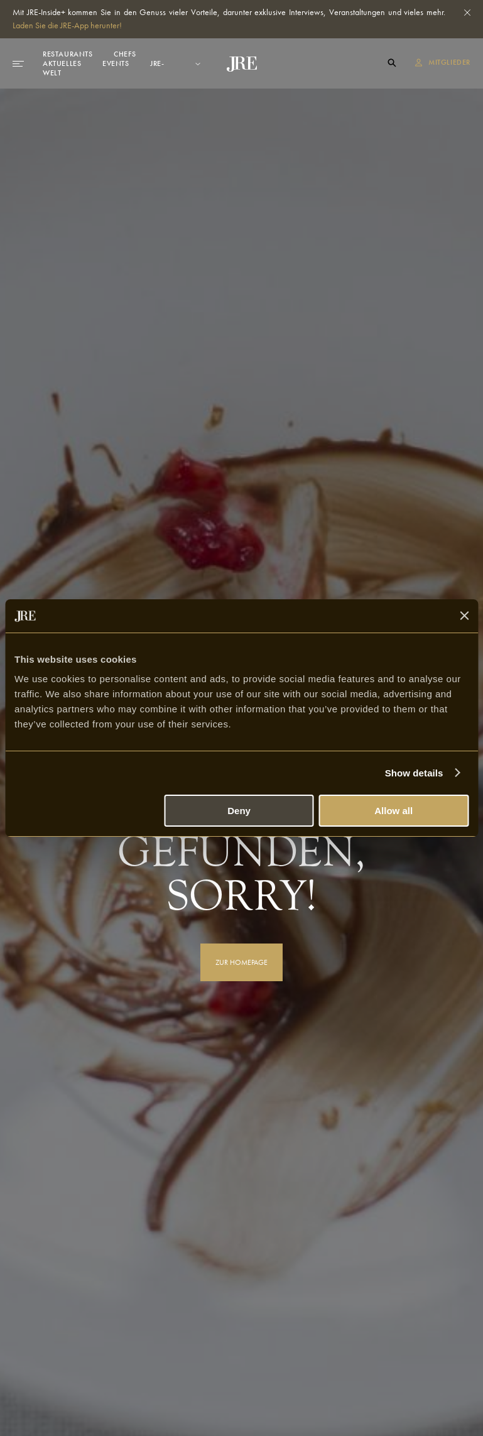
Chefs (125, 54)
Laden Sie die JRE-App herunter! (67, 25)
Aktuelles (62, 63)
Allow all (393, 810)
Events (115, 63)
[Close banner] (464, 615)
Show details (414, 773)
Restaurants (68, 54)
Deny (239, 810)
